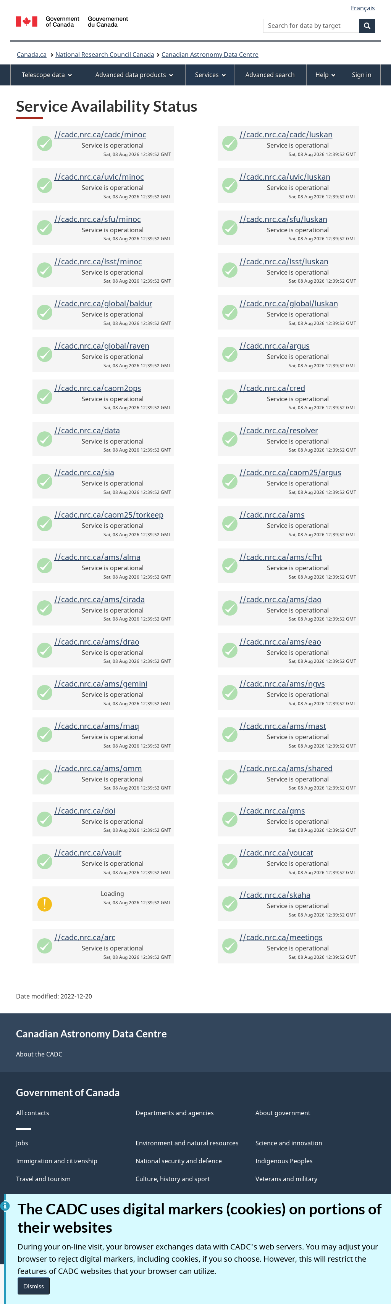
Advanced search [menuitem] (270, 75)
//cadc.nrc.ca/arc (84, 937)
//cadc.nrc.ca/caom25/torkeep (108, 515)
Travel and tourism (43, 1179)
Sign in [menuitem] (362, 75)
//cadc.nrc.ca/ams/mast (282, 726)
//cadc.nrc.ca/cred (272, 388)
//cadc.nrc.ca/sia (84, 472)
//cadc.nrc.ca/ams (272, 515)
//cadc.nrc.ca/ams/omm (98, 768)
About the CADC (39, 1054)
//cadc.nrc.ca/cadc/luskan (286, 134)
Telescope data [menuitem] (47, 75)
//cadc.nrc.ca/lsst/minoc (98, 261)
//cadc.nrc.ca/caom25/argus (290, 472)
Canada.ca (32, 54)
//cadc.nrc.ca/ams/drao (96, 642)
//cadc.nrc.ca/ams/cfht (280, 557)
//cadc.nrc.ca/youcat (276, 852)
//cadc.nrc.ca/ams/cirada (99, 599)
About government (282, 1113)
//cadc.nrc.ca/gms (272, 811)
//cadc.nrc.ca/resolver (278, 430)
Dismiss (33, 1286)
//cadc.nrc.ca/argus (274, 346)
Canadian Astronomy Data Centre (210, 54)
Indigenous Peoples (284, 1161)
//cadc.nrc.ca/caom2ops (97, 388)
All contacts (32, 1113)
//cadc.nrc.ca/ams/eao (280, 642)
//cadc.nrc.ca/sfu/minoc (97, 219)
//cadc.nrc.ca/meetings (281, 937)
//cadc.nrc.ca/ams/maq (96, 726)
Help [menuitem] (325, 75)
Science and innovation (288, 1143)
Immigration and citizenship (56, 1161)
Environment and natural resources (187, 1143)
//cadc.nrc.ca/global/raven (101, 346)
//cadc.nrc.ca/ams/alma (97, 557)
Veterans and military (286, 1179)
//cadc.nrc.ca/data (87, 430)
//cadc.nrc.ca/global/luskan (288, 303)
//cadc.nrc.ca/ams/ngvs (282, 684)
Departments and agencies (175, 1113)
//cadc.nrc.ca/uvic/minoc (99, 177)
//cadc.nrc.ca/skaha (274, 895)
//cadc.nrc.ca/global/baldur (103, 303)
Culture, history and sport (173, 1179)
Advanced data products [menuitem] (134, 75)
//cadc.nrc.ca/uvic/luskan (284, 177)
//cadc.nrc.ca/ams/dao (280, 599)
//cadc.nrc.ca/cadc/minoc (100, 134)
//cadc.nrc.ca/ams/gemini (100, 684)
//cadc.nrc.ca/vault (87, 852)
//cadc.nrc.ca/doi (84, 811)
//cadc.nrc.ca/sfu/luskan (283, 219)
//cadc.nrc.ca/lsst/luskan (283, 261)
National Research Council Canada (104, 54)
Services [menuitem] (210, 75)
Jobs (22, 1143)
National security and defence (179, 1161)
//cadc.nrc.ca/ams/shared (286, 768)
